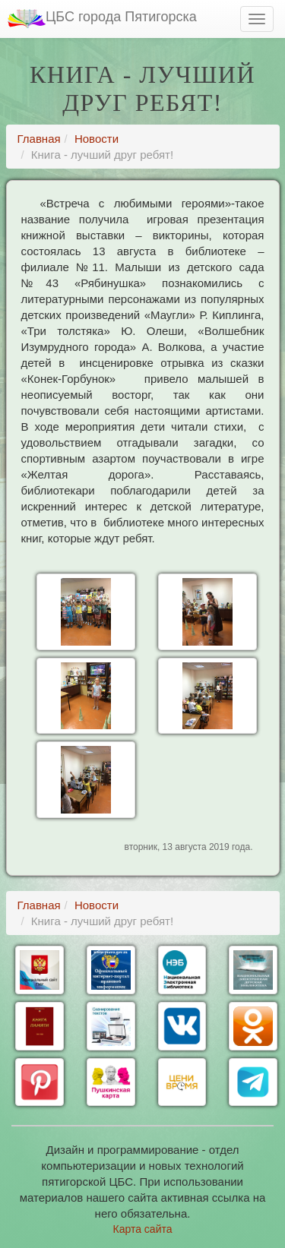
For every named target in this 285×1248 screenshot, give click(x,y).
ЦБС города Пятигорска (102, 18)
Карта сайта (143, 1229)
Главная (39, 138)
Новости (96, 138)
